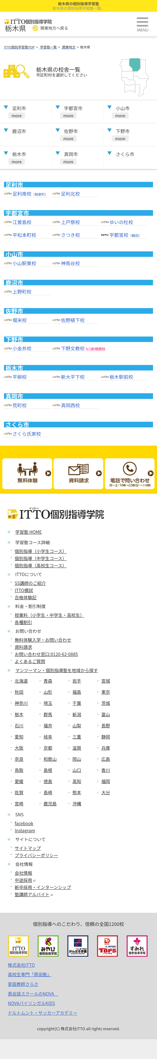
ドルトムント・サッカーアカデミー (42, 1013)
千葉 (77, 703)
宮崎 (19, 803)
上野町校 (21, 291)
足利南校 (30, 193)
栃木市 (19, 154)
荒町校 (19, 405)
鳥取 (19, 770)
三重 (77, 736)
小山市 (123, 108)
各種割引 (23, 622)
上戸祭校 (70, 222)
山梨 (77, 725)
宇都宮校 (125, 235)
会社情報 (23, 873)
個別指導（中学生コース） (41, 558)
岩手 (77, 681)
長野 (105, 725)
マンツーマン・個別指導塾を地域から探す (56, 670)
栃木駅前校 (121, 376)
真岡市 (71, 154)
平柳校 (19, 376)
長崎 (48, 792)
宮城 (105, 681)
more (16, 115)
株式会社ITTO (21, 965)
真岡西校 (70, 405)
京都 (48, 748)
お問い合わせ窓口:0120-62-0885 (46, 654)
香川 (105, 770)
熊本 (77, 792)
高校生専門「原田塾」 (29, 974)
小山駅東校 (24, 263)
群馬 (48, 714)
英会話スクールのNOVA (33, 993)
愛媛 (19, 781)
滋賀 (77, 748)
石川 (19, 725)
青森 (48, 681)
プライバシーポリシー (36, 855)
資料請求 (23, 647)
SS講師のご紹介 (30, 583)
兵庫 (105, 748)
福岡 (105, 781)
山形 (48, 692)
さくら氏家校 (26, 433)
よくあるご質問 (30, 661)
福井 (48, 725)
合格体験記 (26, 597)
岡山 (77, 759)
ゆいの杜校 (121, 222)
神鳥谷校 (70, 263)
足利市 (19, 108)
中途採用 (25, 880)
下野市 (123, 131)
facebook (24, 823)
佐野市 (71, 131)
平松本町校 (24, 235)
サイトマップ (28, 848)
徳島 (48, 781)
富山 (105, 714)
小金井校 (21, 348)
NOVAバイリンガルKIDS (31, 1003)
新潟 (77, 714)
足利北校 (70, 193)
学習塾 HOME (28, 532)
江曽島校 (21, 222)
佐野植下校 (73, 320)
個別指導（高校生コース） (41, 565)
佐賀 (19, 792)
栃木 (19, 714)
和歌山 (50, 759)
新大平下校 (73, 376)
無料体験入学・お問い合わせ (43, 640)
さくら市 (125, 154)
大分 (105, 792)
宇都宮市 (73, 108)
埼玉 (48, 703)
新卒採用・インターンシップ (43, 887)
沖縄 (77, 803)
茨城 (105, 703)
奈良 (19, 759)
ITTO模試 (24, 590)
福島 (77, 692)
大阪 (19, 748)
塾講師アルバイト (34, 894)
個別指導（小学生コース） (41, 551)
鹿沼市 (19, 131)
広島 (105, 759)
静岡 (105, 736)
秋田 (19, 692)
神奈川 (21, 703)
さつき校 (70, 235)
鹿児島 (50, 803)
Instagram (25, 830)
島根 (48, 770)
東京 (105, 692)
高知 (77, 781)
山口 (77, 770)
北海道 (21, 681)
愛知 (19, 736)
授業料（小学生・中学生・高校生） (49, 615)
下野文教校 (73, 348)
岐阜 (48, 736)
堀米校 (19, 320)
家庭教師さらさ (23, 984)
